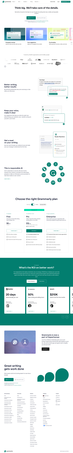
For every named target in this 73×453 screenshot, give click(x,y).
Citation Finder (32, 431)
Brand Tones (32, 428)
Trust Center (45, 410)
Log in (58, 1)
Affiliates (44, 406)
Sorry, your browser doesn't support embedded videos (53, 88)
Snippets (31, 424)
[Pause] (5, 66)
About (44, 397)
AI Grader (31, 433)
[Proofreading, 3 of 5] (58, 38)
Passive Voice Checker (33, 444)
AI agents (31, 399)
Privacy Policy (46, 20)
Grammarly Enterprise (21, 402)
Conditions (40, 20)
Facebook (58, 399)
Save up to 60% (43, 204)
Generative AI (19, 409)
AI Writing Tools (32, 411)
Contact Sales (52, 1)
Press (44, 404)
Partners (44, 408)
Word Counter (32, 415)
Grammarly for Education (21, 403)
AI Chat (31, 410)
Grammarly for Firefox (8, 410)
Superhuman (46, 395)
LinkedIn (58, 404)
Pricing (31, 1)
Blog (18, 414)
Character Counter (33, 417)
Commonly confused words (21, 421)
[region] (36, 38)
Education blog (19, 418)
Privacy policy (45, 412)
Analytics (31, 426)
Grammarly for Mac (7, 402)
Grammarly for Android (8, 422)
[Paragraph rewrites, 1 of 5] (14, 38)
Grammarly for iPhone (8, 419)
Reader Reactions (33, 435)
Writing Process (19, 412)
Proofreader (32, 446)
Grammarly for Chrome (8, 406)
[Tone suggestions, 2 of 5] (36, 38)
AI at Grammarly (20, 407)
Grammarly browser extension (7, 404)
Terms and (37, 20)
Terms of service (45, 413)
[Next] (70, 37)
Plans (18, 395)
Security (44, 420)
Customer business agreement (46, 416)
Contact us (57, 397)
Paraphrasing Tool (33, 408)
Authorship (32, 429)
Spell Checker (32, 438)
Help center (58, 395)
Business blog (19, 420)
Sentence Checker (33, 440)
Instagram (58, 401)
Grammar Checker (33, 395)
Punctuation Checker (33, 442)
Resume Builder (32, 437)
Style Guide (32, 422)
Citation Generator (33, 404)
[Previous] (63, 317)
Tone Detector (32, 413)
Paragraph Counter (33, 419)
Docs (5, 395)
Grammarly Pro (19, 397)
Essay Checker (32, 406)
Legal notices (45, 423)
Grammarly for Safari (7, 408)
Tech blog (18, 416)
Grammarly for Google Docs (9, 415)
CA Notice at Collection (17, 385)
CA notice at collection (46, 418)
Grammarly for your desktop (7, 398)
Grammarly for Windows (8, 400)
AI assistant (19, 405)
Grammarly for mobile (8, 417)
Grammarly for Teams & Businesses (21, 400)
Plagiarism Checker (33, 397)
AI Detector (32, 401)
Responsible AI (45, 401)
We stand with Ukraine (46, 399)
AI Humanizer (32, 402)
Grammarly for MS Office (8, 413)
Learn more (7, 179)
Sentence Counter (33, 420)
